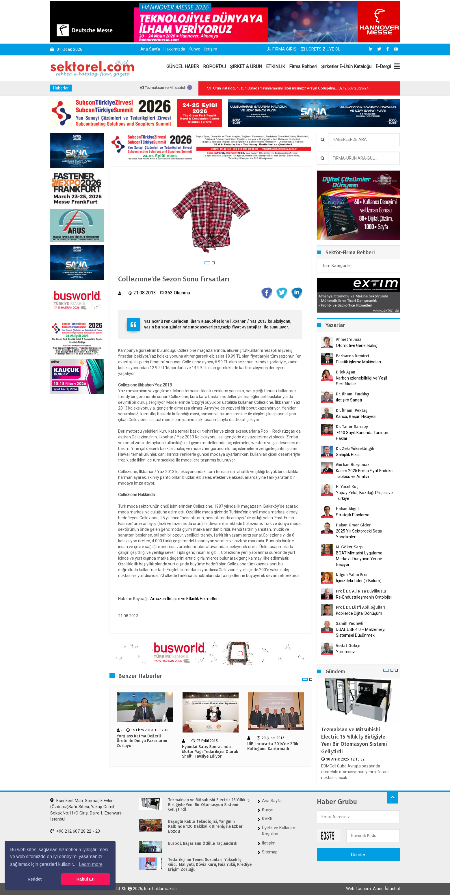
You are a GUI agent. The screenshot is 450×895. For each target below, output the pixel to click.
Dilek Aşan (345, 372)
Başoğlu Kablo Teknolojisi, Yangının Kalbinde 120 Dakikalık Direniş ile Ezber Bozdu (205, 826)
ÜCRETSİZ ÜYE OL (321, 49)
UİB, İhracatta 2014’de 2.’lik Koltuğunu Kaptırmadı (272, 746)
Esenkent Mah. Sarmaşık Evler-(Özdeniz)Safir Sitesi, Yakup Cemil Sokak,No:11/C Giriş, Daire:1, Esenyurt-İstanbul (86, 810)
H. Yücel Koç (347, 486)
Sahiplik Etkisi (348, 454)
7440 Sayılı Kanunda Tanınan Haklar (362, 435)
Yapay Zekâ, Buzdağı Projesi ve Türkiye (364, 495)
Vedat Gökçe (348, 645)
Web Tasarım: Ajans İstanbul (373, 888)
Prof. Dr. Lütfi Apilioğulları (360, 607)
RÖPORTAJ (214, 66)
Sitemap (270, 852)
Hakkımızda (174, 49)
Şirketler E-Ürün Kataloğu (346, 66)
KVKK (267, 818)
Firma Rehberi (303, 66)
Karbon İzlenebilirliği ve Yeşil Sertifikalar (361, 381)
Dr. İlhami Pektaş (351, 410)
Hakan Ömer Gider (353, 525)
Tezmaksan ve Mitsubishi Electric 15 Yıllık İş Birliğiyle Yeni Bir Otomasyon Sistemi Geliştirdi (354, 740)
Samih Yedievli (349, 623)
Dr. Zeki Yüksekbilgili (355, 448)
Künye (194, 49)
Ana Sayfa (150, 49)
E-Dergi (383, 66)
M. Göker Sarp (349, 547)
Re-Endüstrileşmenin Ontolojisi (364, 597)
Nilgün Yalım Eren (352, 574)
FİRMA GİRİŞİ (282, 49)
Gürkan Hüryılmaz (352, 464)
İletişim (210, 49)
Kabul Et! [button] (86, 879)
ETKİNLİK (275, 66)
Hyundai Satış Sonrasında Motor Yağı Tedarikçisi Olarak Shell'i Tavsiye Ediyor (210, 752)
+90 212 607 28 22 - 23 (75, 831)
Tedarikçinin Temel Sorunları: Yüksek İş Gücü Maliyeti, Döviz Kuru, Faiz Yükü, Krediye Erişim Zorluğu (210, 864)
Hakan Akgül (347, 509)
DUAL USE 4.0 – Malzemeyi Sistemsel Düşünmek (360, 632)
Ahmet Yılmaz (348, 339)
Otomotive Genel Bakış (356, 345)
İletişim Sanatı (356, 400)
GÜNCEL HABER (182, 66)
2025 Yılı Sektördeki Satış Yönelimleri (359, 534)
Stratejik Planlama (352, 515)
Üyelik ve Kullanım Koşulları (278, 830)
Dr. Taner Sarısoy (352, 426)
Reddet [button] (34, 879)
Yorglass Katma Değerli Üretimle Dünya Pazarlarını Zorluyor (142, 741)
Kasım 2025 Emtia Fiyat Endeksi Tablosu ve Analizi (364, 473)
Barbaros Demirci (352, 356)
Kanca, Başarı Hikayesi (356, 416)
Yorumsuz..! (347, 651)
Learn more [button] (91, 864)
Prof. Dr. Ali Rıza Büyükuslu (361, 591)
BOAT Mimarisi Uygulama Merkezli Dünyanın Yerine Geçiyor (359, 559)
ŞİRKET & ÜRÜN (246, 66)
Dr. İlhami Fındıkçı (352, 394)
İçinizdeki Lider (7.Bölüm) (359, 580)
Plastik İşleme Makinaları (358, 362)
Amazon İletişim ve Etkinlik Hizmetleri (184, 598)
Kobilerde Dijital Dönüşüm (359, 613)
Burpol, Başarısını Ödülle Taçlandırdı (202, 843)
